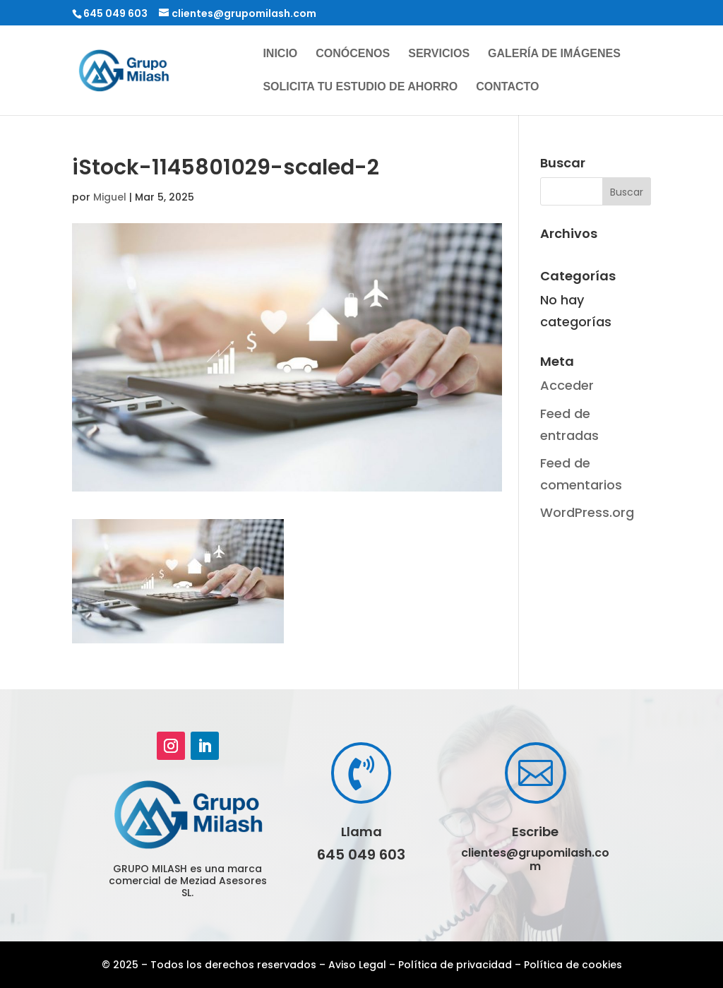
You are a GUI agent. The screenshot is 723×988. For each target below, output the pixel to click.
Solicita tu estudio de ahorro (360, 87)
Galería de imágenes (554, 54)
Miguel (109, 197)
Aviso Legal (357, 965)
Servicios (439, 54)
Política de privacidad (455, 965)
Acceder (567, 385)
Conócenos (353, 54)
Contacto (507, 87)
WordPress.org (587, 512)
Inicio (280, 54)
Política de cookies (573, 965)
